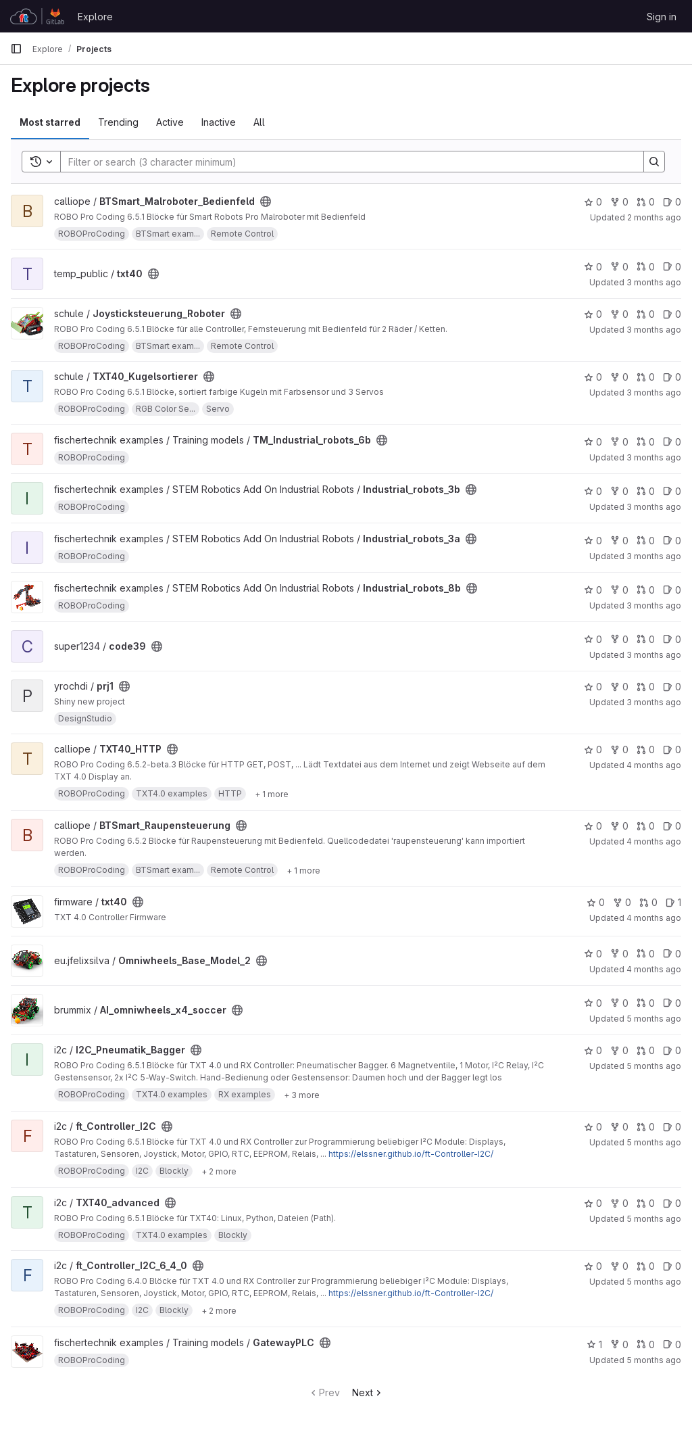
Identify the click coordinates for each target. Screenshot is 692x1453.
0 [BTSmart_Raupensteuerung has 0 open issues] (672, 826)
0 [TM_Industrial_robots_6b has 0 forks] (619, 442)
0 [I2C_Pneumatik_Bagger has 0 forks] (619, 1050)
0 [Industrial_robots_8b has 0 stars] (593, 590)
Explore (95, 16)
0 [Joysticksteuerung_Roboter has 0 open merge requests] (646, 314)
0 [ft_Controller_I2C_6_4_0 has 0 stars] (593, 1266)
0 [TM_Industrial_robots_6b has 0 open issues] (672, 442)
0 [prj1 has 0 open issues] (672, 686)
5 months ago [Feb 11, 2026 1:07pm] (653, 1360)
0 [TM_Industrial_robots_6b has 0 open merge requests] (646, 442)
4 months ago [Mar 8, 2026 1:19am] (653, 969)
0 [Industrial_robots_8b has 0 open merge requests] (646, 590)
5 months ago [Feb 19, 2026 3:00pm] (653, 1142)
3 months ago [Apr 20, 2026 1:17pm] (653, 556)
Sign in (661, 16)
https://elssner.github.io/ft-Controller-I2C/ (410, 1154)
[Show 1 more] (272, 794)
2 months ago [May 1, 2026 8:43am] (654, 217)
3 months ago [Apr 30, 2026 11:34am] (653, 282)
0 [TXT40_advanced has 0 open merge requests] (646, 1203)
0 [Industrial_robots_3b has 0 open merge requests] (646, 491)
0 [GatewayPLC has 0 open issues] (672, 1344)
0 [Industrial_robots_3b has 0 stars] (593, 491)
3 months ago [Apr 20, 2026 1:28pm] (653, 457)
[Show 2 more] (219, 1171)
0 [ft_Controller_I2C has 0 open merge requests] (646, 1127)
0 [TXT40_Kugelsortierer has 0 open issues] (672, 377)
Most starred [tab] (50, 122)
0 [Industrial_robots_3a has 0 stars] (593, 540)
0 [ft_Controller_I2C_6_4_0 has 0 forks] (619, 1266)
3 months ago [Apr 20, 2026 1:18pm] (653, 507)
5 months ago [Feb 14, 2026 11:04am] (653, 1219)
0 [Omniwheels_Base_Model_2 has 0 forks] (619, 953)
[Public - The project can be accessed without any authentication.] (265, 201)
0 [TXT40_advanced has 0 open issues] (672, 1203)
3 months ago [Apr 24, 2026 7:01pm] (653, 330)
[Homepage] (37, 16)
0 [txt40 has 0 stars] (593, 266)
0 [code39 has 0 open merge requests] (646, 639)
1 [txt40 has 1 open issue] (673, 902)
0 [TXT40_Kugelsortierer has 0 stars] (593, 377)
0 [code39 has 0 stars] (593, 639)
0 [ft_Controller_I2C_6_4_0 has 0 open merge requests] (646, 1266)
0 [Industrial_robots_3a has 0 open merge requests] (646, 540)
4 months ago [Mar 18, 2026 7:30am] (653, 918)
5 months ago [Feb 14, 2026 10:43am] (653, 1282)
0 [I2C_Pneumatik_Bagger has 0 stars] (593, 1050)
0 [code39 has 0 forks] (619, 639)
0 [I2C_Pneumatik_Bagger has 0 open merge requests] (646, 1050)
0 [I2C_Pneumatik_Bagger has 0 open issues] (672, 1050)
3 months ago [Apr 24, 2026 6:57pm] (653, 392)
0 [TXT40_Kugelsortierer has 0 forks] (619, 377)
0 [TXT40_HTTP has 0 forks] (619, 749)
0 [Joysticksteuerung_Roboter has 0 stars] (593, 314)
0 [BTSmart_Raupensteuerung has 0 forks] (619, 826)
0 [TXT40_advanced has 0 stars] (593, 1203)
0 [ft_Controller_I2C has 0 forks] (619, 1127)
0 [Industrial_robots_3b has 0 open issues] (672, 491)
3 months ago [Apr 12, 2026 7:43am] (653, 655)
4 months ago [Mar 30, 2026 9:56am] (653, 765)
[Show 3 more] (302, 1095)
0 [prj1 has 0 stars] (593, 686)
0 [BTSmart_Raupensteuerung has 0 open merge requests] (646, 826)
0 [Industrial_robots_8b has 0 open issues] (672, 590)
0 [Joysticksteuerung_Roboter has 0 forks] (619, 314)
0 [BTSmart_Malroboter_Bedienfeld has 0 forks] (619, 202)
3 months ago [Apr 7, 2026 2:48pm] (653, 702)
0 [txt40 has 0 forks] (619, 266)
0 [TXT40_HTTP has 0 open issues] (672, 749)
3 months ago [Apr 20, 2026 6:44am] (653, 605)
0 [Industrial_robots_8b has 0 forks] (619, 590)
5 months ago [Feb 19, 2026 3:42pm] (653, 1066)
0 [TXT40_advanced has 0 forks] (619, 1203)
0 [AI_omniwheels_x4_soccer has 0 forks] (619, 1003)
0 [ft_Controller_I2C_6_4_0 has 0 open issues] (672, 1266)
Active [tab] (170, 122)
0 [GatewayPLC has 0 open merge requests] (646, 1344)
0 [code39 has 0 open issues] (672, 639)
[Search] (345, 161)
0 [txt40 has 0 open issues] (672, 266)
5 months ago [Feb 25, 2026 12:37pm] (653, 1019)
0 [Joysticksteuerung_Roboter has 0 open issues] (672, 314)
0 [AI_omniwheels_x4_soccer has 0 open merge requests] (646, 1003)
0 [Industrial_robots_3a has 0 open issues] (672, 540)
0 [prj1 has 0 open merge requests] (646, 686)
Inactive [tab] (218, 122)
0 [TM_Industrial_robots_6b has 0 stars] (593, 442)
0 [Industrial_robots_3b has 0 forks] (619, 491)
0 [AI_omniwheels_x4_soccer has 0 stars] (593, 1003)
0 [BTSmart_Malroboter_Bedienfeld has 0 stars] (593, 202)
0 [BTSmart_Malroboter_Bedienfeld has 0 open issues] (672, 202)
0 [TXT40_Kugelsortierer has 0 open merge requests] (646, 377)
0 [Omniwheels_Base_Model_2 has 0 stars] (593, 953)
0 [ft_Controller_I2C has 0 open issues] (672, 1127)
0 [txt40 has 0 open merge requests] (646, 266)
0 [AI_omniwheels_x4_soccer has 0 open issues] (672, 1003)
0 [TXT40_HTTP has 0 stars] (593, 749)
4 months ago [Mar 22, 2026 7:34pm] (653, 841)
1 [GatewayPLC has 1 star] (594, 1344)
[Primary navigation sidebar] (16, 48)
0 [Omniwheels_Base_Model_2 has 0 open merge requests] (646, 953)
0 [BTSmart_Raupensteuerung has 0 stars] (593, 826)
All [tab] (259, 122)
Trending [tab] (118, 122)
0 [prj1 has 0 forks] (619, 686)
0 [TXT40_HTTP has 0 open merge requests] (646, 749)
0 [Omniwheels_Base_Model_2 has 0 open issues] (672, 953)
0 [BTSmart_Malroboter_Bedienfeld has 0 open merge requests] (646, 202)
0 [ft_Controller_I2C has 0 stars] (593, 1127)
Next (368, 1392)
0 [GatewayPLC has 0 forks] (619, 1344)
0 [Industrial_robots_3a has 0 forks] (619, 540)
